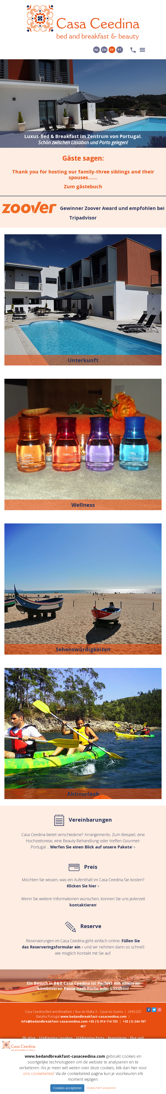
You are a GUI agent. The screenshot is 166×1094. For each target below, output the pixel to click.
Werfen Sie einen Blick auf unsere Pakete (91, 847)
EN (104, 50)
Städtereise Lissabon (56, 1038)
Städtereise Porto (90, 1038)
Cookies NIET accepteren (101, 1088)
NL (96, 50)
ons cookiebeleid (38, 1073)
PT (120, 50)
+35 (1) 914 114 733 (103, 1021)
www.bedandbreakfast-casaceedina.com (93, 1016)
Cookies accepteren (67, 1088)
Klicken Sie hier (81, 885)
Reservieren (117, 1038)
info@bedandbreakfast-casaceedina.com (54, 1021)
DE (112, 50)
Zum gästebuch (83, 186)
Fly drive (29, 1038)
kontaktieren (83, 905)
